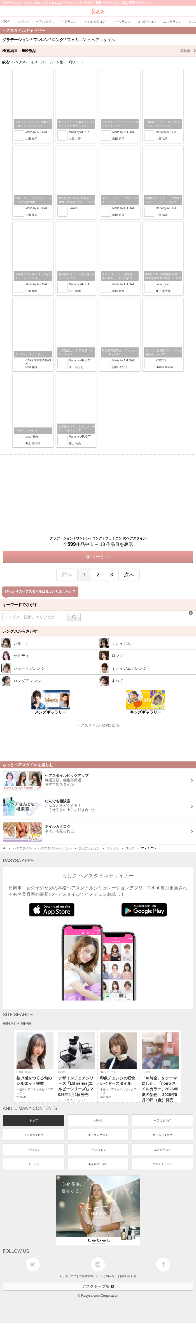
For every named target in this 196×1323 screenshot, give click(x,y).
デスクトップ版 (98, 1286)
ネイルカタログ (162, 1135)
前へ (67, 575)
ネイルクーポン (98, 1164)
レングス (19, 62)
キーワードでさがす (20, 604)
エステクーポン (162, 1164)
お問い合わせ (128, 1276)
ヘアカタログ (162, 1120)
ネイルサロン (98, 1149)
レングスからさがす (20, 631)
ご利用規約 (86, 1276)
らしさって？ (68, 1276)
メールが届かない (106, 1276)
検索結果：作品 (99, 50)
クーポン (33, 1164)
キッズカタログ (98, 1135)
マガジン (98, 1120)
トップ (33, 1120)
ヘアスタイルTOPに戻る (98, 725)
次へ (129, 575)
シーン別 (57, 62)
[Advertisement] (98, 494)
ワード (76, 62)
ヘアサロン (34, 1149)
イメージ (38, 62)
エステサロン (162, 1149)
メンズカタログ (33, 1135)
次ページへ (98, 557)
